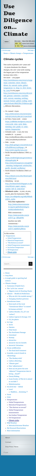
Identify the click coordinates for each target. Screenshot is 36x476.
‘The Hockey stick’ (15, 358)
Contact (8, 442)
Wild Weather (12, 423)
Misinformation (14, 384)
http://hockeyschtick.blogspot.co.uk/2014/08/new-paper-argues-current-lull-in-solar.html (18, 186)
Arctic (11, 325)
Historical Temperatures (15, 240)
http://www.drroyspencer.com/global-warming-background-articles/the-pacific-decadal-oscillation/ (18, 165)
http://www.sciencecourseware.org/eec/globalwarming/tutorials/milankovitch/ (18, 206)
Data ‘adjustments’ (16, 366)
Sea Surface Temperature (15, 247)
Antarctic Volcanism (16, 345)
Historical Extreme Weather (19, 425)
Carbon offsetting (15, 361)
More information (13, 431)
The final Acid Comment (17, 350)
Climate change (15, 53)
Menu (7, 41)
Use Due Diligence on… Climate (18, 20)
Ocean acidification (14, 348)
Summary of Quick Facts (15, 286)
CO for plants (14, 319)
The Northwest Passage (17, 332)
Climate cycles (12, 252)
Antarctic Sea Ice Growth (18, 343)
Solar (9, 397)
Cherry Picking (14, 376)
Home (6, 53)
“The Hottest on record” (15, 243)
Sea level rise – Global (15, 387)
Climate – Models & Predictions (18, 294)
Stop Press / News (11, 447)
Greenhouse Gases (13, 301)
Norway (11, 338)
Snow (9, 394)
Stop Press (9, 275)
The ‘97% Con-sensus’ (15, 288)
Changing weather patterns (19, 299)
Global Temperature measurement (18, 245)
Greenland (12, 335)
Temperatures (28, 53)
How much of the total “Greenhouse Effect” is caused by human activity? (20, 306)
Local (11, 389)
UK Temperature (12, 250)
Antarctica (12, 340)
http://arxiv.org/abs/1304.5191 (16, 150)
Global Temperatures (14, 238)
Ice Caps (10, 322)
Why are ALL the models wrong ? (20, 296)
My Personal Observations (16, 428)
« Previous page (5, 50)
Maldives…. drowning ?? (19, 392)
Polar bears (13, 330)
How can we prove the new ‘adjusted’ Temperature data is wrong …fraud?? (20, 371)
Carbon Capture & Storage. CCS (20, 317)
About (7, 438)
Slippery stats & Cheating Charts (20, 291)
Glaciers (11, 327)
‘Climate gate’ (14, 363)
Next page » (31, 50)
